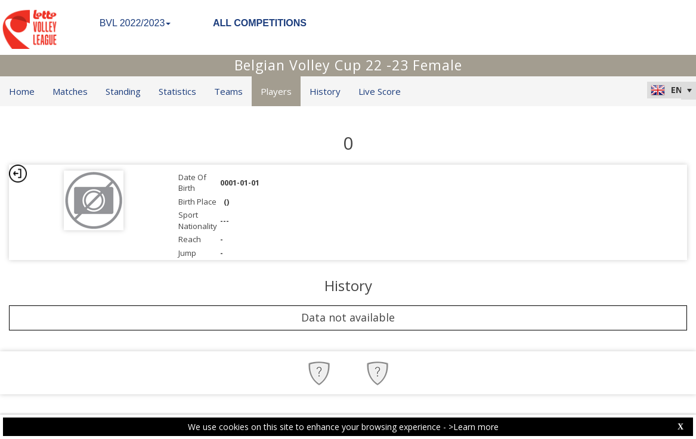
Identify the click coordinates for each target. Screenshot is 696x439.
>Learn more (473, 426)
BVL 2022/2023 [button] (135, 23)
